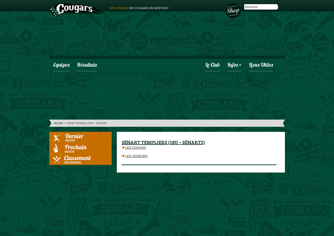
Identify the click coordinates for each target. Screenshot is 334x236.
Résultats (87, 65)
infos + (234, 65)
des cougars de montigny (139, 8)
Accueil (58, 123)
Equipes (61, 65)
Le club (212, 65)
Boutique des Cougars (233, 10)
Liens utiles (261, 65)
